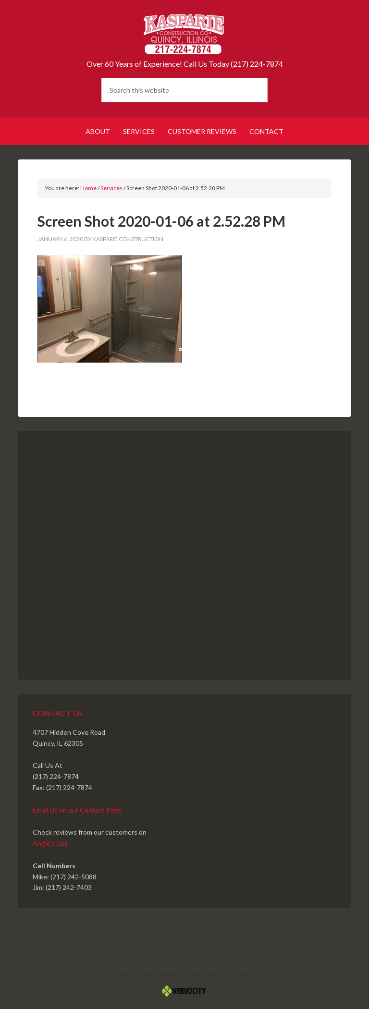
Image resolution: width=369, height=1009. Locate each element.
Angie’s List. (51, 843)
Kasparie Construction (184, 34)
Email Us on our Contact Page (77, 810)
